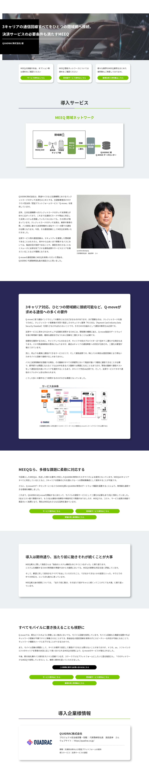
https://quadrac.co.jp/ (83, 741)
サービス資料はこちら (36, 78)
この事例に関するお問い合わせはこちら (74, 668)
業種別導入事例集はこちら (113, 78)
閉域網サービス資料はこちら (74, 78)
